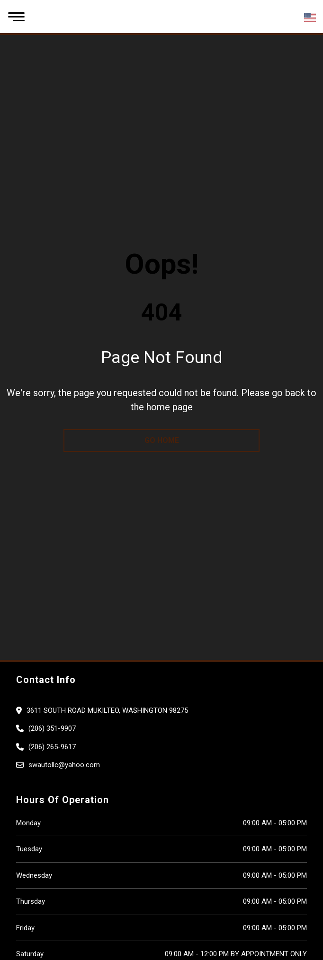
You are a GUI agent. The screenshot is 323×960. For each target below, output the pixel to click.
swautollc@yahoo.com (64, 765)
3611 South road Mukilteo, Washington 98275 (107, 710)
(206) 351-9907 (52, 728)
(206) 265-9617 (52, 747)
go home (161, 440)
